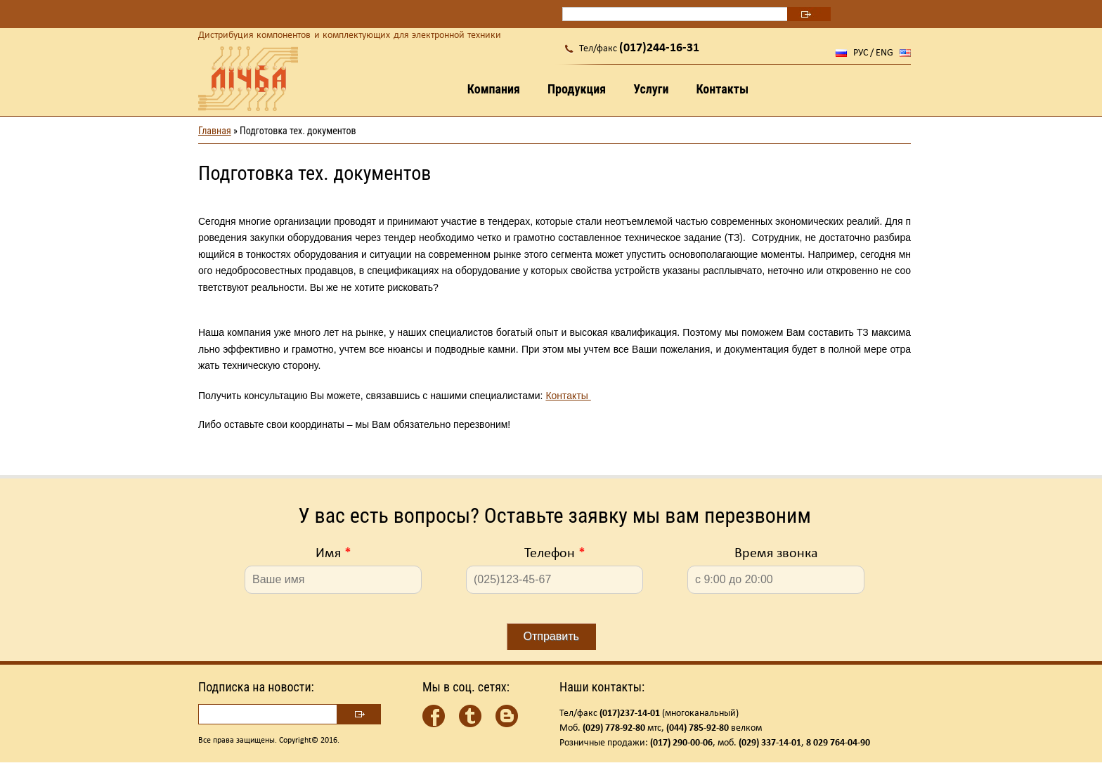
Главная (214, 130)
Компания (493, 89)
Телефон (554, 554)
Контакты (722, 89)
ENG (884, 53)
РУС (860, 53)
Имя (333, 554)
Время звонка (776, 554)
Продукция (576, 89)
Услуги (650, 89)
